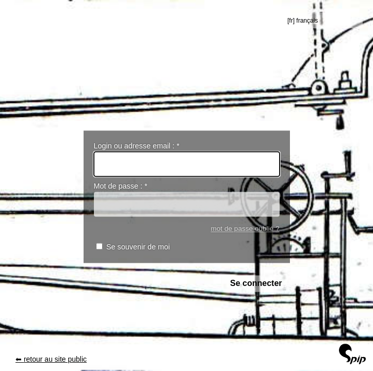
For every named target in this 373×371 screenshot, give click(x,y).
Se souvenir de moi (138, 247)
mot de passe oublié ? (244, 228)
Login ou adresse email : (137, 146)
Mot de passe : (121, 186)
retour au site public (55, 359)
